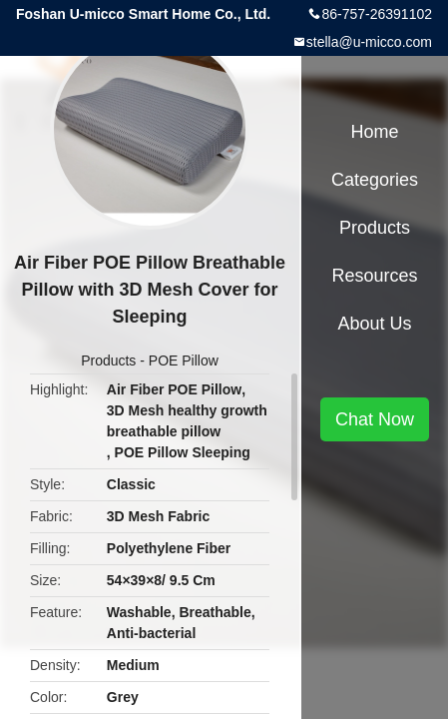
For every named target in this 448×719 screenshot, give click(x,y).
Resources (374, 276)
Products (108, 360)
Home (374, 132)
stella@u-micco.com (369, 42)
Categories (374, 180)
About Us (374, 324)
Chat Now (374, 419)
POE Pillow (184, 360)
